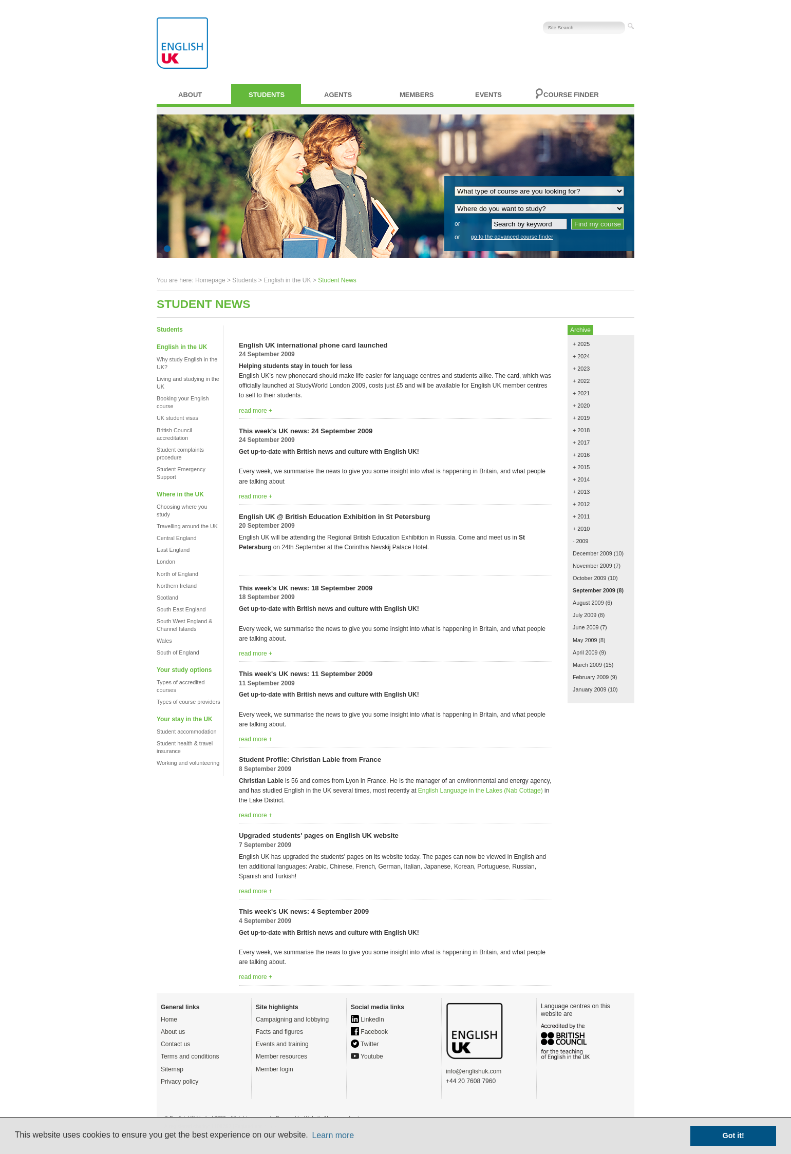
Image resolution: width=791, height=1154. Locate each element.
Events (488, 95)
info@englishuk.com (473, 1071)
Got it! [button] (733, 1135)
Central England (176, 538)
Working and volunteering (188, 763)
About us (173, 1031)
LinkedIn (367, 1019)
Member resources (281, 1056)
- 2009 (581, 541)
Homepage (210, 280)
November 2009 (592, 566)
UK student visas (177, 418)
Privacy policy (179, 1081)
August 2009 (588, 603)
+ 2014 (581, 479)
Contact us (175, 1044)
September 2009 (594, 590)
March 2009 (587, 665)
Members (417, 95)
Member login (274, 1069)
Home (169, 1019)
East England (173, 550)
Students (267, 95)
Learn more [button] (333, 1135)
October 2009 (589, 578)
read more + (255, 410)
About (190, 95)
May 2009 (585, 640)
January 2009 (589, 689)
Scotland (167, 597)
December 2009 (592, 553)
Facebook (369, 1031)
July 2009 (584, 615)
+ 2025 (581, 344)
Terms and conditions (190, 1056)
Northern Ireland (177, 586)
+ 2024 (581, 356)
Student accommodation (186, 731)
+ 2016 (581, 455)
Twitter (365, 1044)
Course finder (571, 95)
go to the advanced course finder (512, 237)
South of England (178, 652)
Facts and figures (279, 1031)
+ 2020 (581, 405)
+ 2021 (581, 393)
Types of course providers (188, 702)
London (166, 562)
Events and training (282, 1044)
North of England (177, 574)
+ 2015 (581, 467)
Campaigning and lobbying (292, 1019)
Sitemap (172, 1069)
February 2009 (591, 677)
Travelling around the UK (187, 526)
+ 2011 (581, 516)
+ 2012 (581, 504)
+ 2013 (581, 492)
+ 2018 (581, 430)
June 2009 (585, 627)
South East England (181, 609)
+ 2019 (581, 418)
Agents (338, 95)
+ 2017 (581, 442)
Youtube (367, 1056)
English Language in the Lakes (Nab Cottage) (480, 790)
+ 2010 (581, 529)
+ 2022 (581, 381)
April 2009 (585, 652)
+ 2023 (581, 369)
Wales (164, 641)
